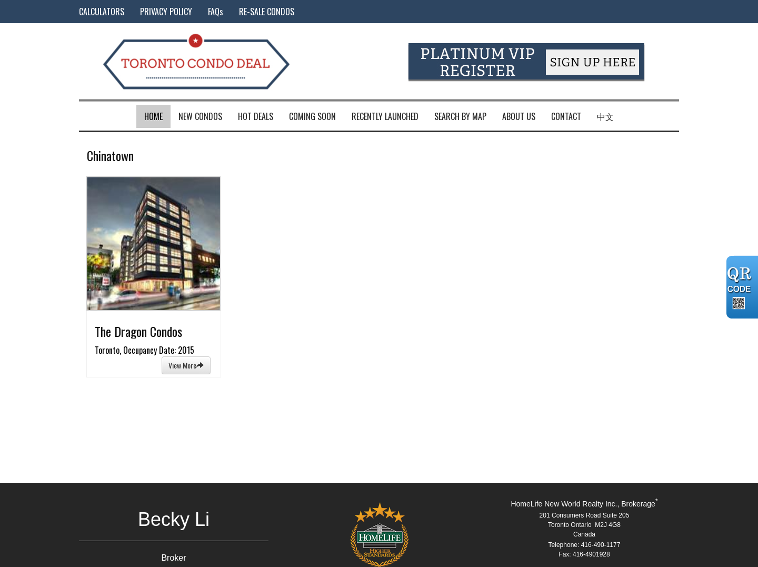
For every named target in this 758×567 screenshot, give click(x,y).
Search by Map (460, 116)
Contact (566, 116)
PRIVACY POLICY (166, 11)
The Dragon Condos (138, 331)
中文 (605, 116)
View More (186, 365)
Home (153, 116)
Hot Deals (255, 116)
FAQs (215, 11)
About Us (518, 116)
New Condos (200, 116)
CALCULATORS (101, 11)
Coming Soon (312, 116)
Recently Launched (385, 116)
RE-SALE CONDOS (266, 11)
